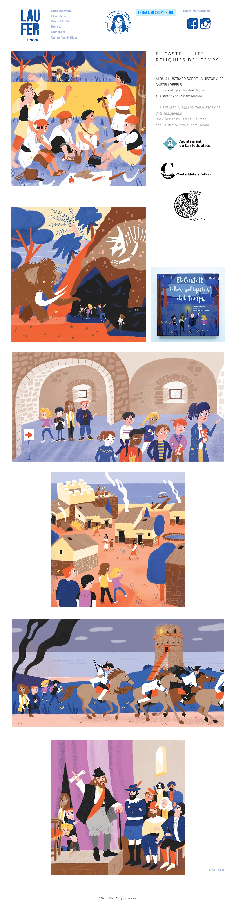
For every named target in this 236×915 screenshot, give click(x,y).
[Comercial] (68, 32)
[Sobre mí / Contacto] (206, 11)
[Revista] (62, 26)
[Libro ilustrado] (61, 11)
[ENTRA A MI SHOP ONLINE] (155, 12)
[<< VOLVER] (216, 870)
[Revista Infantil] (68, 21)
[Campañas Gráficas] (69, 37)
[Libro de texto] (74, 16)
